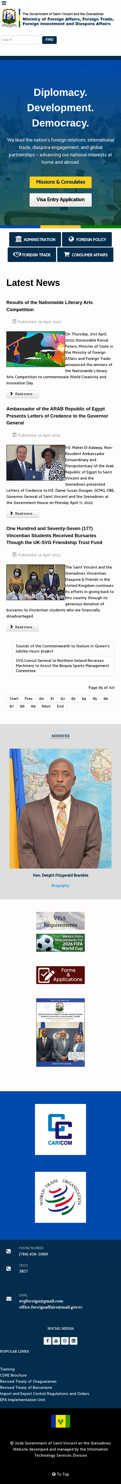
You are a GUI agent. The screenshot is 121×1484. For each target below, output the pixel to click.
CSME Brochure (13, 1376)
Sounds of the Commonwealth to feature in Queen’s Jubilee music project (63, 649)
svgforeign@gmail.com (41, 1301)
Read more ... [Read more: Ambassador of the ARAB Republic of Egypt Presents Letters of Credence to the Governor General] (22, 514)
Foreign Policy (87, 239)
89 (33, 706)
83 (73, 698)
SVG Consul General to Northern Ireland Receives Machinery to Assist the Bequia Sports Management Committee (62, 665)
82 (62, 698)
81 (52, 698)
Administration (35, 239)
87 (11, 706)
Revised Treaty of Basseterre (26, 1388)
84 (84, 698)
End (60, 706)
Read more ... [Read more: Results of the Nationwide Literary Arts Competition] (22, 394)
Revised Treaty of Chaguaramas (28, 1382)
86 (105, 698)
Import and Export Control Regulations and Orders (44, 1394)
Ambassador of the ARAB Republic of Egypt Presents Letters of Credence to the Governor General (57, 415)
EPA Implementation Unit (22, 1400)
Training (7, 1369)
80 (41, 698)
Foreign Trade (32, 255)
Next (46, 706)
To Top (60, 1474)
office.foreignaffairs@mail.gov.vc (50, 1307)
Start (14, 698)
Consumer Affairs (85, 255)
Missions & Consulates (60, 182)
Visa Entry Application (60, 200)
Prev (29, 698)
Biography (60, 885)
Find (49, 40)
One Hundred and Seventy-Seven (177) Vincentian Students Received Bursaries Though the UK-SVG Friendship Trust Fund (54, 535)
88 (22, 706)
